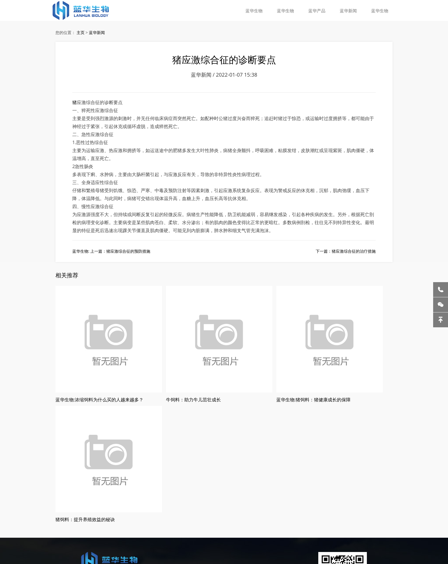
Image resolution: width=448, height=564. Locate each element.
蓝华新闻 (350, 10)
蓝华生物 (259, 10)
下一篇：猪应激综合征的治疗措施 (346, 256)
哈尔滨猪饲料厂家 (40, 527)
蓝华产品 (320, 10)
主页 (81, 33)
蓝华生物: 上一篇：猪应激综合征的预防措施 (111, 256)
